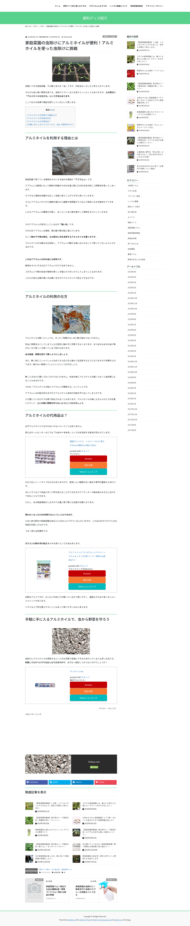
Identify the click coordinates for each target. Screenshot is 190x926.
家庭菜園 (57, 872)
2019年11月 (132, 303)
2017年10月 (132, 419)
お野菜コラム (133, 185)
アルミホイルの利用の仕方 (39, 118)
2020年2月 (132, 287)
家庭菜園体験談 (134, 233)
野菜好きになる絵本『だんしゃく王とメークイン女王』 (150, 126)
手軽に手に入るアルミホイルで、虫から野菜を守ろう (50, 124)
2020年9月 (132, 271)
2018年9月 (132, 377)
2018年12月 (132, 361)
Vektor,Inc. (118, 920)
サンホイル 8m (76, 671)
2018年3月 (132, 393)
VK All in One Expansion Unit (102, 920)
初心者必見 (55, 869)
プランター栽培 (134, 196)
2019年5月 (132, 335)
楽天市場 (88, 465)
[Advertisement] (71, 733)
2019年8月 (132, 319)
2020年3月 (132, 282)
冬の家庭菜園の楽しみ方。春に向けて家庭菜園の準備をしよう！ (52, 857)
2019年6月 (132, 330)
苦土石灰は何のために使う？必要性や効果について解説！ (150, 167)
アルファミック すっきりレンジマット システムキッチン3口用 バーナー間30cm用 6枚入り (86, 556)
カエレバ (85, 450)
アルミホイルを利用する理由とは (42, 115)
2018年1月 (132, 404)
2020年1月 (132, 293)
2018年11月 (132, 366)
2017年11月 (132, 414)
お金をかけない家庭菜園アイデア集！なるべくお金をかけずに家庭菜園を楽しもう (99, 818)
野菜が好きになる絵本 (136, 259)
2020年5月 (132, 277)
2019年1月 (132, 356)
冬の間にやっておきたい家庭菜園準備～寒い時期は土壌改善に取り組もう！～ (99, 845)
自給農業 (131, 249)
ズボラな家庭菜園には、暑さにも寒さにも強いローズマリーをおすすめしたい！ (99, 804)
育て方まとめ (133, 243)
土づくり (131, 217)
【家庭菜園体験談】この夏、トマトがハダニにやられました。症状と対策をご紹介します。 (52, 805)
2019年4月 (132, 340)
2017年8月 (132, 430)
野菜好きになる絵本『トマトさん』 (151, 70)
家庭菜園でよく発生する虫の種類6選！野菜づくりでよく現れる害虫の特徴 (56, 890)
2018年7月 (132, 388)
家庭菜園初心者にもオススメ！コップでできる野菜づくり (52, 830)
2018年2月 (132, 398)
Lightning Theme (85, 920)
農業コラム (132, 254)
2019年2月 (132, 351)
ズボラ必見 (132, 191)
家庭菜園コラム (66, 869)
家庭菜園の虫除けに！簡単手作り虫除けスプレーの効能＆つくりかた (85, 890)
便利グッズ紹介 (110, 36)
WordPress (71, 920)
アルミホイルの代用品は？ (39, 121)
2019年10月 (132, 308)
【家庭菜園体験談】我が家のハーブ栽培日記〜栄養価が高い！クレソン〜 (52, 818)
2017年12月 (132, 409)
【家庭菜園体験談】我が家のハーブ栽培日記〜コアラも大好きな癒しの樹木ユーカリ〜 (99, 832)
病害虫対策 (132, 238)
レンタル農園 (133, 201)
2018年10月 (132, 372)
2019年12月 (132, 298)
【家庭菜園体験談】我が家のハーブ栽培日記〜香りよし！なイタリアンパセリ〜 (52, 845)
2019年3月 (132, 345)
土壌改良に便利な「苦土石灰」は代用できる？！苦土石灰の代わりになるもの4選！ (150, 154)
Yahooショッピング (88, 471)
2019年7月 (132, 324)
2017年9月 (132, 425)
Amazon (88, 458)
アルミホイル (45, 872)
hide (52, 110)
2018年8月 (132, 382)
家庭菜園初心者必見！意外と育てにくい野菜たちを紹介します (99, 857)
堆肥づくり (132, 222)
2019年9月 (132, 314)
